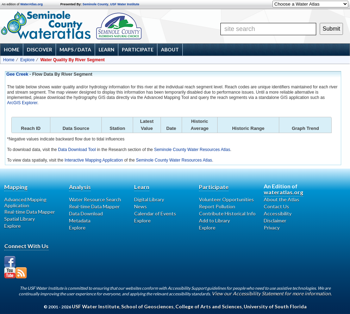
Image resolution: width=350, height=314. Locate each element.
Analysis (80, 186)
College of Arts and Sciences (208, 306)
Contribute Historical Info (227, 213)
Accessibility (278, 213)
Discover (39, 49)
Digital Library (149, 199)
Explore (27, 59)
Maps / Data (75, 49)
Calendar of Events (155, 213)
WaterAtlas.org (31, 4)
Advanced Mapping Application (25, 202)
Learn (106, 49)
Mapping (15, 186)
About (170, 49)
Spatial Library (19, 219)
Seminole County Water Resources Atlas (192, 149)
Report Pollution (217, 206)
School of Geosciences (147, 306)
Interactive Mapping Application (93, 160)
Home (11, 49)
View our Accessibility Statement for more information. (272, 293)
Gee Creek (17, 74)
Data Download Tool (77, 149)
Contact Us (276, 206)
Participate (138, 49)
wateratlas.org (283, 192)
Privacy (272, 228)
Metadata (79, 221)
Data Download (86, 213)
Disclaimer (275, 221)
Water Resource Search (95, 199)
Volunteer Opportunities (226, 199)
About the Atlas (281, 199)
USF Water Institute (124, 4)
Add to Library (214, 221)
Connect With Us (26, 246)
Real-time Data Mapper (29, 212)
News (140, 206)
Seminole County (95, 4)
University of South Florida (275, 306)
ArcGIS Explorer (22, 102)
